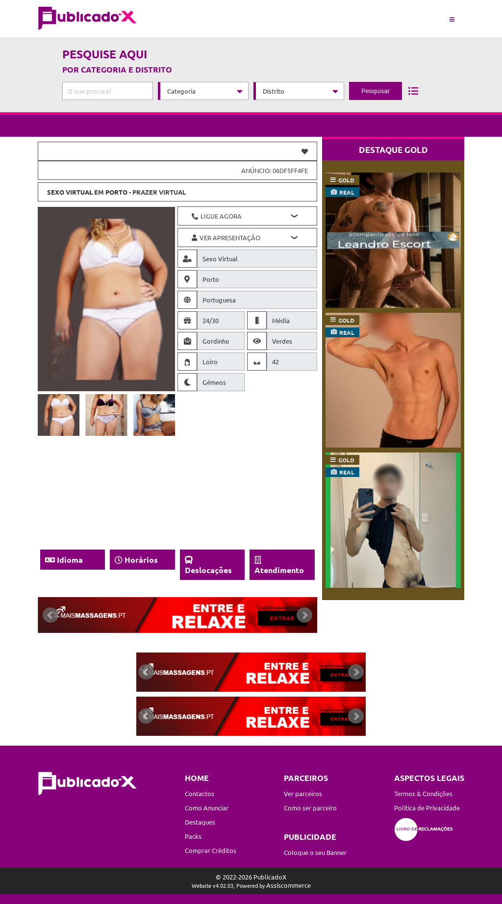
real (346, 192)
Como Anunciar (206, 808)
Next (304, 615)
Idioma (70, 559)
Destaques (200, 822)
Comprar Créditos (210, 850)
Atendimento (279, 570)
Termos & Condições (423, 793)
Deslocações (208, 570)
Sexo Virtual (70, 192)
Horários (141, 559)
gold (346, 180)
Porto (116, 192)
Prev (50, 615)
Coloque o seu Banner (315, 852)
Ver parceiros (303, 793)
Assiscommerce (288, 885)
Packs (193, 836)
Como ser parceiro (310, 808)
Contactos (199, 793)
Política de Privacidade (427, 808)
